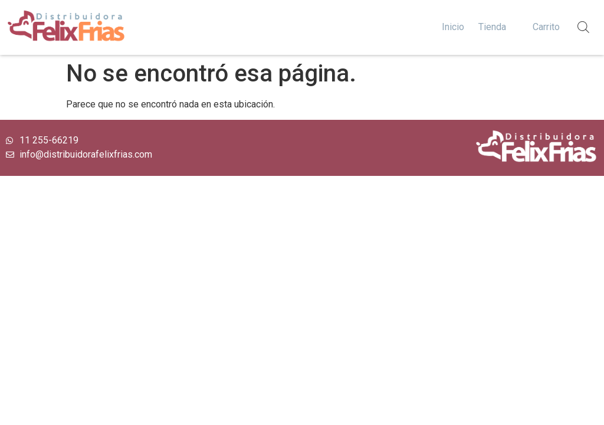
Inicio (453, 26)
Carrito (546, 26)
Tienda (492, 26)
